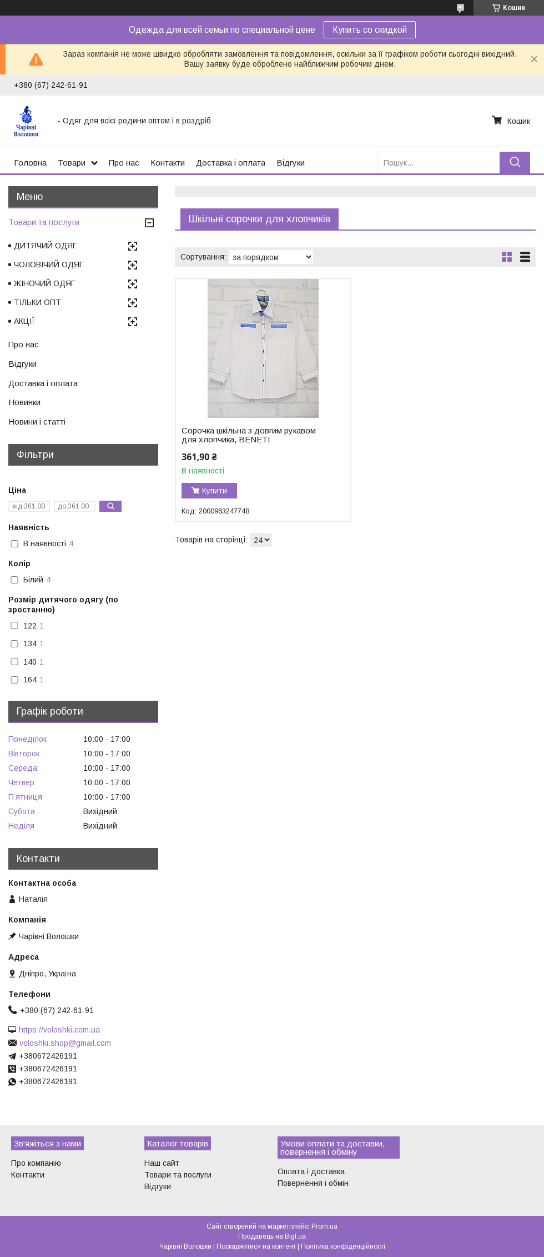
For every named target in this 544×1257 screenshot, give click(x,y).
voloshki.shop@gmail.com (65, 1043)
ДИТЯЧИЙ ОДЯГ (45, 245)
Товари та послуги (43, 222)
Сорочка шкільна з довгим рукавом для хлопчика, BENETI (249, 435)
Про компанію (36, 1163)
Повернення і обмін (313, 1183)
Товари (71, 162)
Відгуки (290, 162)
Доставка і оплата (230, 162)
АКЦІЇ (24, 321)
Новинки (24, 402)
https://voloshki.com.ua (59, 1029)
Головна (30, 162)
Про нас (124, 162)
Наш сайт (161, 1163)
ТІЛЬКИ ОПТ (37, 302)
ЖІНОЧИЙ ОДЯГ (44, 283)
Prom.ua (324, 1226)
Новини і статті (37, 421)
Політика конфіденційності (343, 1246)
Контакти (167, 162)
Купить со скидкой (370, 29)
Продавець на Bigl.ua (272, 1236)
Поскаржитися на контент (256, 1246)
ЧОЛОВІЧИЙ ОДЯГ (48, 264)
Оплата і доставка (311, 1171)
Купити (214, 490)
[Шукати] (515, 162)
